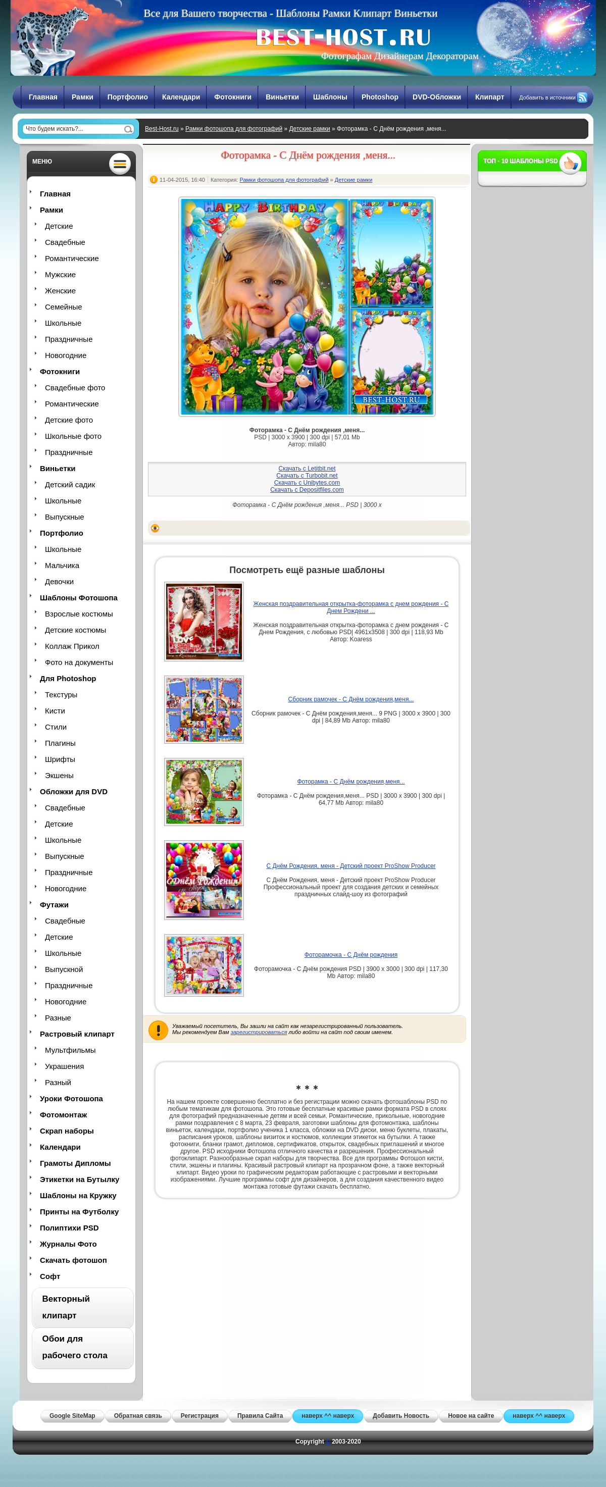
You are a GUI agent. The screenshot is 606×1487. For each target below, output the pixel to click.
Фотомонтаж (63, 1114)
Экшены (59, 775)
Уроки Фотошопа (71, 1098)
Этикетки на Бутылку (79, 1179)
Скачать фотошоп (73, 1260)
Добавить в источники (547, 97)
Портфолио (128, 97)
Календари (181, 97)
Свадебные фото (75, 387)
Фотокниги (232, 97)
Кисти (55, 710)
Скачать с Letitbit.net (306, 468)
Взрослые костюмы (79, 613)
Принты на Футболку (79, 1211)
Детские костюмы (75, 630)
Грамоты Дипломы (75, 1163)
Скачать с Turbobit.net (306, 475)
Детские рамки (309, 128)
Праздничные (68, 339)
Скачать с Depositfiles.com (307, 489)
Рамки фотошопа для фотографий (233, 128)
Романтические (72, 258)
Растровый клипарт (77, 1034)
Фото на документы (79, 662)
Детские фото (69, 420)
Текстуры (61, 694)
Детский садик (70, 484)
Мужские (60, 274)
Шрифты (60, 759)
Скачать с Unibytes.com (307, 482)
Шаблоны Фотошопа (79, 597)
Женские (60, 290)
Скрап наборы (67, 1130)
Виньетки (282, 97)
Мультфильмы (70, 1050)
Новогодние (65, 355)
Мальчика (62, 565)
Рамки (82, 97)
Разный (58, 1082)
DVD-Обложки (437, 97)
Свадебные (65, 242)
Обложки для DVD (74, 791)
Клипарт (489, 97)
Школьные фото (73, 436)
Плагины (60, 743)
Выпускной (64, 969)
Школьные (63, 323)
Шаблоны (330, 97)
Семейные (63, 306)
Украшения (64, 1066)
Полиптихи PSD (69, 1227)
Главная (43, 97)
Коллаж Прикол (72, 646)
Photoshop (380, 97)
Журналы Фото (68, 1244)
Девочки (59, 581)
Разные (58, 1017)
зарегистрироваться (259, 1032)
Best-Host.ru (162, 128)
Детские (59, 226)
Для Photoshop (68, 678)
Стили (56, 727)
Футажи (54, 904)
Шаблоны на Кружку (78, 1195)
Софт (50, 1276)
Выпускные (64, 516)
